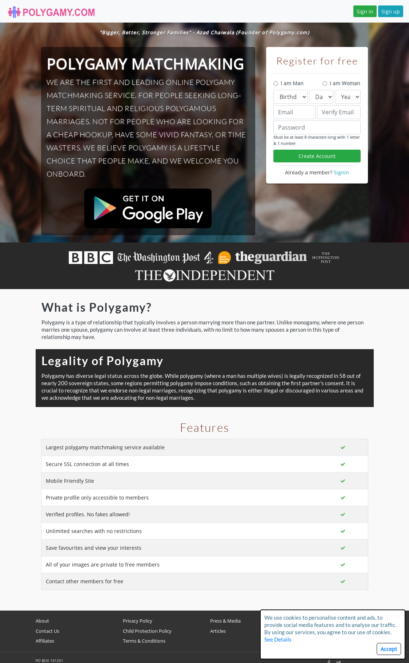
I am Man (292, 83)
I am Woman (345, 83)
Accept (389, 649)
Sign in (365, 11)
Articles (218, 631)
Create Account (317, 156)
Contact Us (47, 631)
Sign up (390, 11)
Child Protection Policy (147, 631)
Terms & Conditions (144, 641)
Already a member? (317, 172)
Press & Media (225, 620)
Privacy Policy (137, 620)
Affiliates (45, 641)
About (42, 620)
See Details (278, 639)
